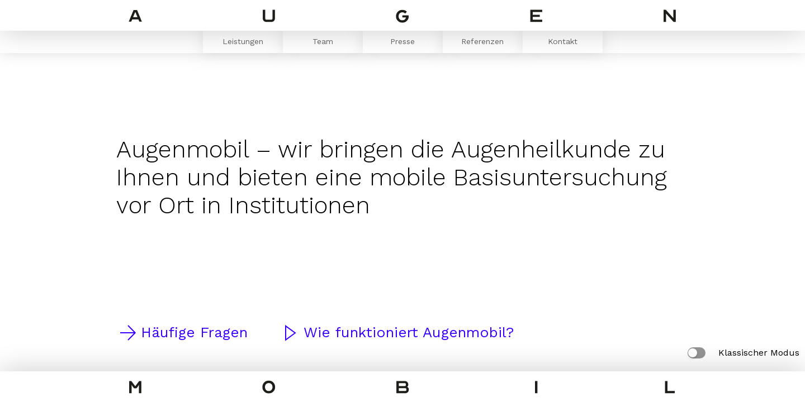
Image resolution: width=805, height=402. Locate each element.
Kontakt (562, 41)
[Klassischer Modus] (696, 352)
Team (322, 41)
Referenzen (482, 41)
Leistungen (242, 41)
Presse (402, 41)
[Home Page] (402, 17)
